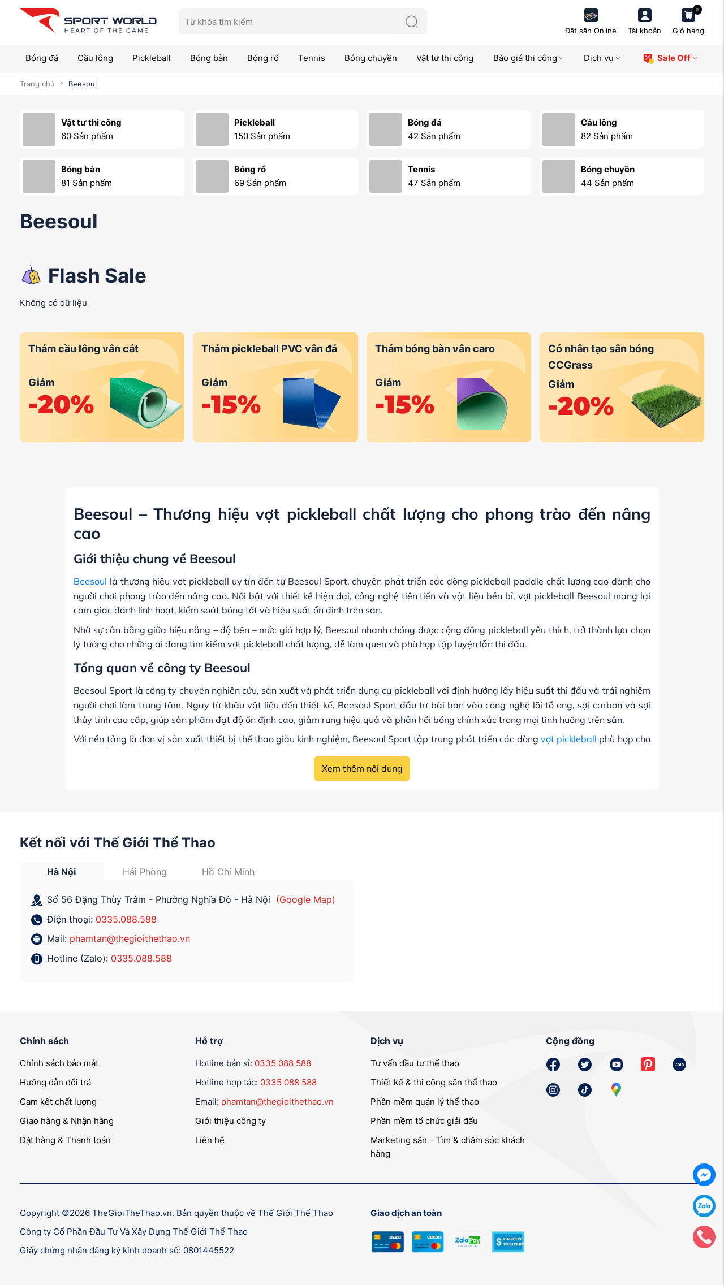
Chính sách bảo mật (59, 1063)
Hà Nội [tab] (61, 871)
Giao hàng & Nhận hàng (67, 1120)
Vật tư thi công (444, 58)
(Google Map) (305, 899)
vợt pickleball (569, 739)
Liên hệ (210, 1140)
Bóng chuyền (370, 58)
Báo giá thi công (529, 58)
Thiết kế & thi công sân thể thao (433, 1082)
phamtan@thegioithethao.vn (130, 938)
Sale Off (671, 58)
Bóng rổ (263, 58)
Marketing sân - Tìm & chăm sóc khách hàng (447, 1147)
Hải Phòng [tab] (145, 871)
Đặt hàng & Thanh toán (65, 1140)
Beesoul (90, 581)
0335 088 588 (283, 1063)
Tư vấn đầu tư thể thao (414, 1063)
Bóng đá (41, 58)
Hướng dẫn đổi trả (55, 1082)
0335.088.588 (126, 919)
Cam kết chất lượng (58, 1101)
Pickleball (151, 58)
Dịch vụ (603, 58)
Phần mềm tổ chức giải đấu (424, 1120)
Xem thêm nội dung (362, 768)
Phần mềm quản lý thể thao (424, 1101)
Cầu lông (95, 58)
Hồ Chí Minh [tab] (228, 871)
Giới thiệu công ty (230, 1120)
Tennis (311, 58)
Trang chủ (37, 83)
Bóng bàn (209, 58)
